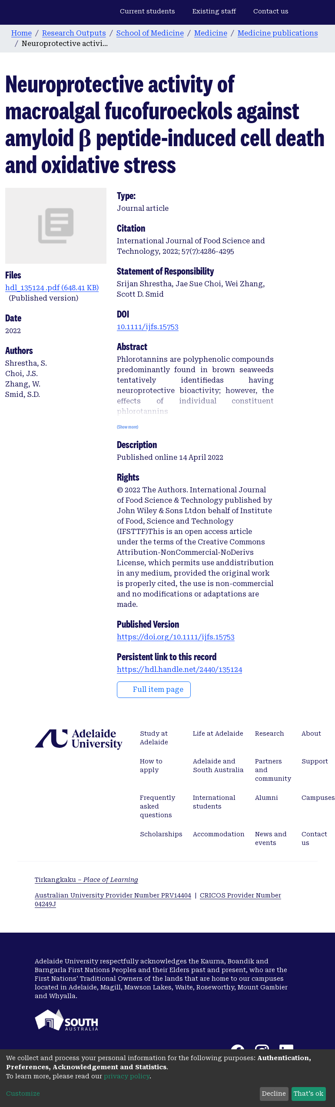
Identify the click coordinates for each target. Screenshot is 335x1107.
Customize (23, 1093)
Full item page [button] (153, 689)
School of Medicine (150, 33)
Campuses (318, 797)
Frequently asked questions (157, 806)
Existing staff (214, 11)
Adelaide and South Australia (218, 765)
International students (214, 802)
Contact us (271, 11)
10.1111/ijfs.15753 (148, 327)
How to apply (151, 765)
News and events (271, 838)
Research (269, 733)
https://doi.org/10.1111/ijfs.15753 (176, 637)
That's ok (308, 1093)
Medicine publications (278, 33)
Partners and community (273, 770)
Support (315, 761)
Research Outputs (74, 33)
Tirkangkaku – (86, 879)
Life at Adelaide (218, 733)
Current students (147, 11)
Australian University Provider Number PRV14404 (113, 895)
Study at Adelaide (154, 738)
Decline (274, 1093)
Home (21, 33)
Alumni (266, 797)
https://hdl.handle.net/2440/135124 (179, 669)
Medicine (210, 33)
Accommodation (219, 834)
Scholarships (161, 834)
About (311, 733)
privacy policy (126, 1076)
